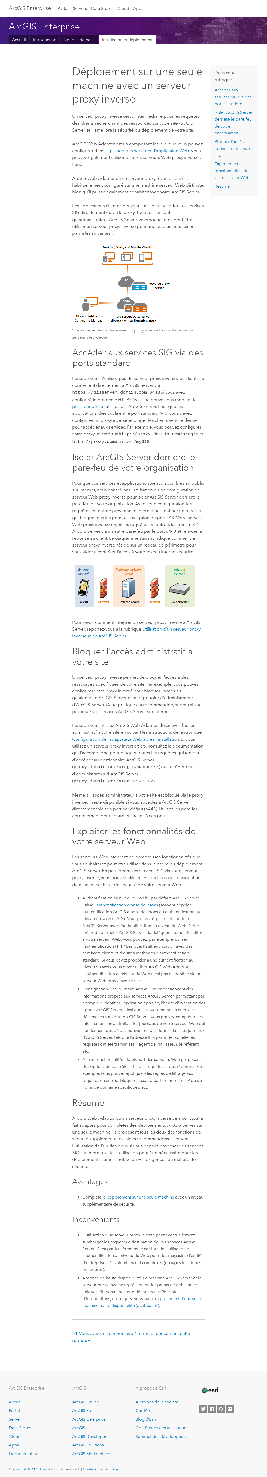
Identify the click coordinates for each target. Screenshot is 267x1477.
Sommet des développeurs (161, 1433)
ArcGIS (78, 1425)
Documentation (23, 1451)
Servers (80, 8)
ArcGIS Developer (89, 1433)
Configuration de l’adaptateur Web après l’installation (125, 737)
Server (15, 1416)
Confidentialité (95, 1466)
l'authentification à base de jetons (126, 902)
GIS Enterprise (30, 8)
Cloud (123, 8)
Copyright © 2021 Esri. (28, 1466)
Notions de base (79, 39)
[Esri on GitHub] (221, 1406)
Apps (138, 8)
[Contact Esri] (230, 1406)
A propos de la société (157, 1399)
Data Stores (102, 8)
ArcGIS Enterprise (89, 1416)
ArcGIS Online (85, 1399)
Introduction (44, 39)
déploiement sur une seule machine (140, 1194)
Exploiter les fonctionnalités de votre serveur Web (232, 170)
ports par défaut (88, 405)
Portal (63, 8)
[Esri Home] (210, 1388)
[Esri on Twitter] (203, 1406)
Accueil (19, 39)
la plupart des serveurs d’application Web (147, 150)
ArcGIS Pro (82, 1407)
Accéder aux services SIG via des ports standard (233, 96)
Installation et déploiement (127, 39)
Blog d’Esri (146, 1416)
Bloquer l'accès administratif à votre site (234, 148)
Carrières (144, 1407)
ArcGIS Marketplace (91, 1451)
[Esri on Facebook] (212, 1406)
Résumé (222, 186)
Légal (115, 1466)
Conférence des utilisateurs (161, 1425)
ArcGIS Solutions (88, 1442)
